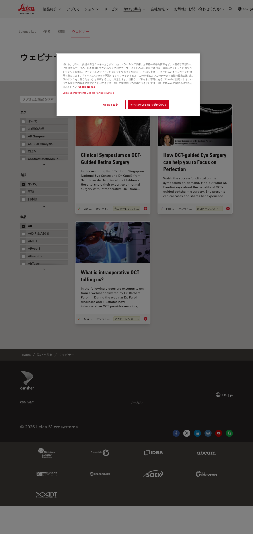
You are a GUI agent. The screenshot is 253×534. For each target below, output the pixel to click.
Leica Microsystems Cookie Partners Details (89, 92)
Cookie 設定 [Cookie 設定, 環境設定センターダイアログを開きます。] (110, 104)
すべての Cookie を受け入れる (148, 104)
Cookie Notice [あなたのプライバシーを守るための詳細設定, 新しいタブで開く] (86, 86)
